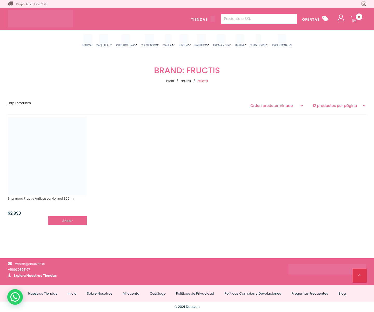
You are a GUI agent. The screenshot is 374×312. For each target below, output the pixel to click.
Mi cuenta (131, 293)
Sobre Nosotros (99, 293)
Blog (342, 293)
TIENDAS (203, 19)
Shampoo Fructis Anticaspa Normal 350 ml (41, 198)
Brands (186, 81)
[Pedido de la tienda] (276, 106)
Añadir (67, 221)
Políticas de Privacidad (195, 293)
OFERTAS (311, 19)
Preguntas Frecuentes (309, 293)
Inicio (170, 81)
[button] (15, 297)
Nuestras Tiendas (41, 275)
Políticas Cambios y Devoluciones (252, 293)
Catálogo (158, 293)
